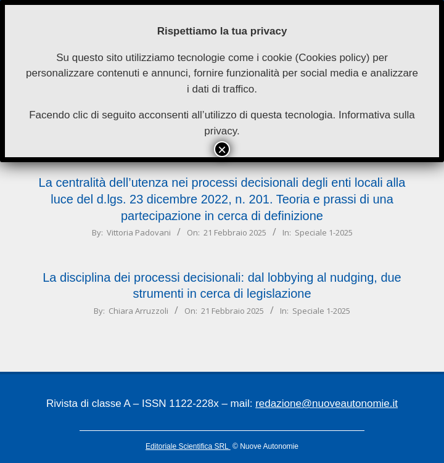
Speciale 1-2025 (324, 232)
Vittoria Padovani (139, 232)
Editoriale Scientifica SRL (188, 446)
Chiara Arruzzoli (138, 310)
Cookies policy (332, 58)
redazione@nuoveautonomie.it (326, 403)
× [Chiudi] (222, 149)
